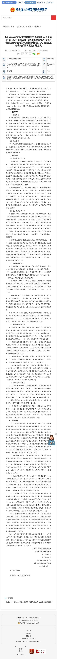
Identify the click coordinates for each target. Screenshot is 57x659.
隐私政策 (28, 636)
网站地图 (28, 630)
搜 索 (53, 18)
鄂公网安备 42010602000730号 (28, 623)
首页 (12, 26)
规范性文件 (37, 26)
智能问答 (20, 2)
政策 (29, 26)
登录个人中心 (9, 2)
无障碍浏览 (49, 2)
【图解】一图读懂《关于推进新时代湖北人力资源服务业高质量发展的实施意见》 (29, 602)
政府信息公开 (21, 26)
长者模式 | (41, 2)
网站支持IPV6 (30, 2)
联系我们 (28, 633)
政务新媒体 (20, 651)
